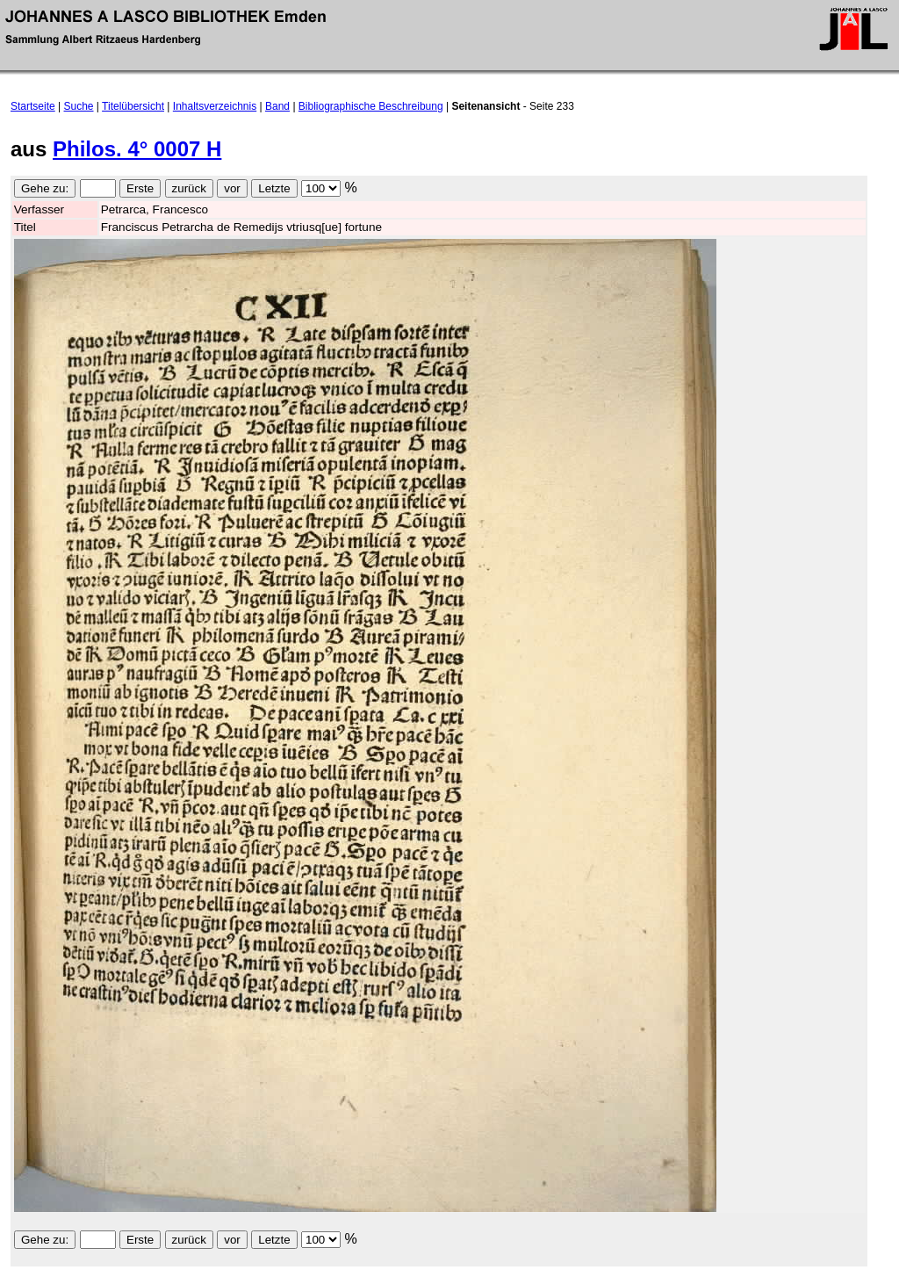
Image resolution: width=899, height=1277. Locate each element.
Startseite (33, 106)
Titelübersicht (133, 106)
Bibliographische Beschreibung (370, 106)
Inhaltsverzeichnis (214, 106)
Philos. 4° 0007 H (137, 149)
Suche (79, 106)
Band (277, 106)
